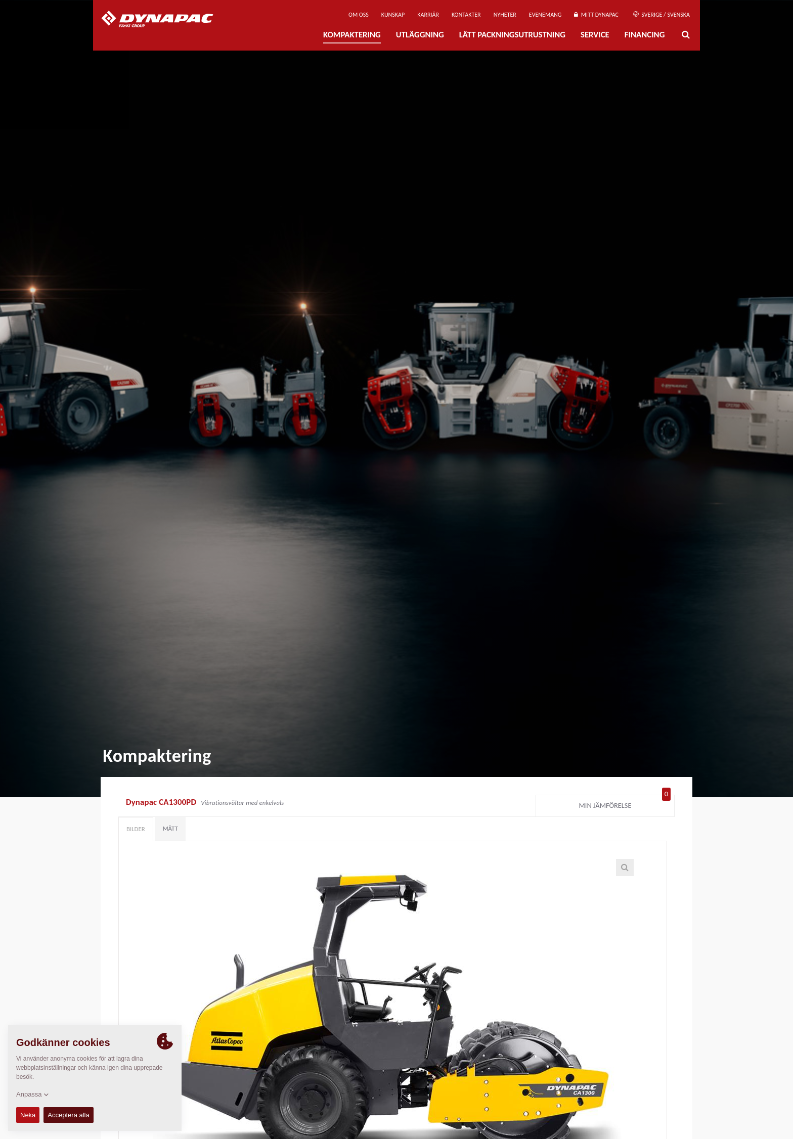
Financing (645, 34)
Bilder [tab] (135, 829)
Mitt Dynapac (596, 14)
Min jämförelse (625, 803)
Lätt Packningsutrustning (512, 34)
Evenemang (545, 14)
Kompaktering (352, 34)
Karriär (428, 14)
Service (595, 34)
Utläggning (420, 34)
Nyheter (505, 14)
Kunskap (393, 14)
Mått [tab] (170, 828)
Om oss (358, 14)
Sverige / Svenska (661, 14)
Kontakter (466, 14)
